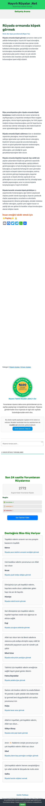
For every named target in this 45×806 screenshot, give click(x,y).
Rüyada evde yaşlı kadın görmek (16, 733)
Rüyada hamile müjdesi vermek (16, 778)
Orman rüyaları (25, 367)
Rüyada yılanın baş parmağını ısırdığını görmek (21, 756)
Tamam (22, 804)
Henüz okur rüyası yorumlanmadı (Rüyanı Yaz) (16, 34)
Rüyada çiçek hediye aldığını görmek (18, 575)
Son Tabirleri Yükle (22, 518)
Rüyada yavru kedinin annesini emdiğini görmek (22, 552)
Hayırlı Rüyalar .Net (22, 3)
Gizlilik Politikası (22, 795)
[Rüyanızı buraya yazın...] (22, 443)
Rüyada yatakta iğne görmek (15, 680)
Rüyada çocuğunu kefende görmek (17, 628)
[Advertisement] (22, 86)
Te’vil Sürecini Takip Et (23, 429)
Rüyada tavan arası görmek (14, 710)
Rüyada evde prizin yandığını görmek (18, 658)
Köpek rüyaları (14, 367)
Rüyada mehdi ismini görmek (15, 601)
